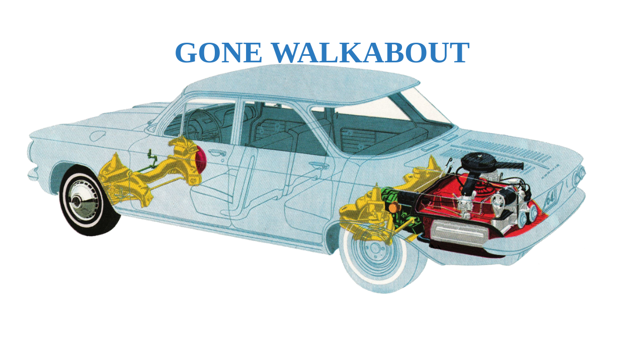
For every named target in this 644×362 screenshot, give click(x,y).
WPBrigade (615, 354)
